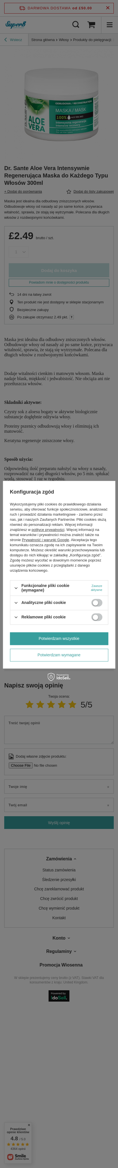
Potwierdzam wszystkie (59, 638)
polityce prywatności (48, 530)
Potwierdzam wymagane (59, 655)
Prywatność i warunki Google (45, 540)
